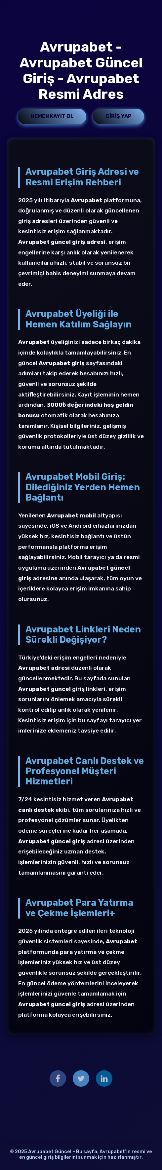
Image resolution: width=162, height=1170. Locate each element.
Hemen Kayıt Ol (52, 116)
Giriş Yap (118, 116)
